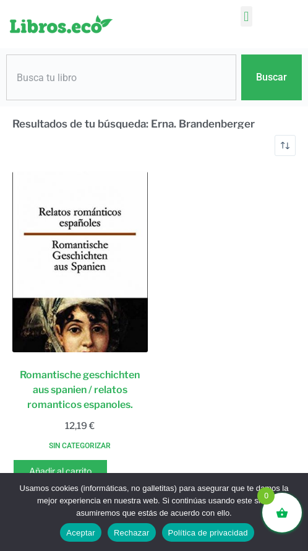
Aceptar (80, 532)
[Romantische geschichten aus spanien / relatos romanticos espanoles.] (80, 261)
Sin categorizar (80, 445)
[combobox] (121, 77)
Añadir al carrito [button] (60, 471)
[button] (246, 16)
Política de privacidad (208, 532)
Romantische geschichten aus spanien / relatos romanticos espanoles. (80, 389)
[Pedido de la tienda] (285, 145)
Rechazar (132, 532)
